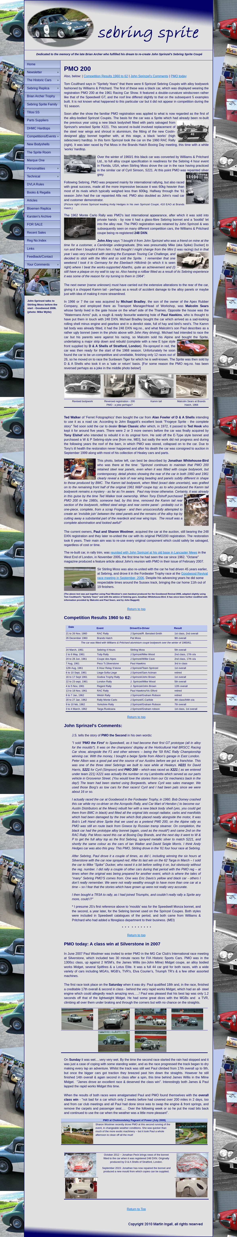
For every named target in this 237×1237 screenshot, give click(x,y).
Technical (33, 176)
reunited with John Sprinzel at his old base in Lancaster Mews (154, 552)
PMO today (178, 76)
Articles (32, 200)
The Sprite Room (39, 152)
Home (31, 64)
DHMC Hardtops (38, 128)
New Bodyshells (38, 144)
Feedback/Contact (40, 256)
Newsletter (34, 72)
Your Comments (38, 264)
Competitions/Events (41, 136)
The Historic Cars (39, 80)
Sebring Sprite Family (42, 104)
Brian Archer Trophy (41, 96)
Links (30, 248)
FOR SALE (35, 224)
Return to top (136, 609)
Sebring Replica (38, 88)
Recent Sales (36, 232)
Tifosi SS (33, 112)
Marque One (36, 160)
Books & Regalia (38, 192)
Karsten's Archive (39, 216)
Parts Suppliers (38, 120)
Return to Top (136, 1209)
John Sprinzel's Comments (149, 76)
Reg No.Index (36, 240)
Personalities (36, 168)
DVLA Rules (35, 184)
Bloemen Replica (39, 208)
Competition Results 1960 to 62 (106, 76)
